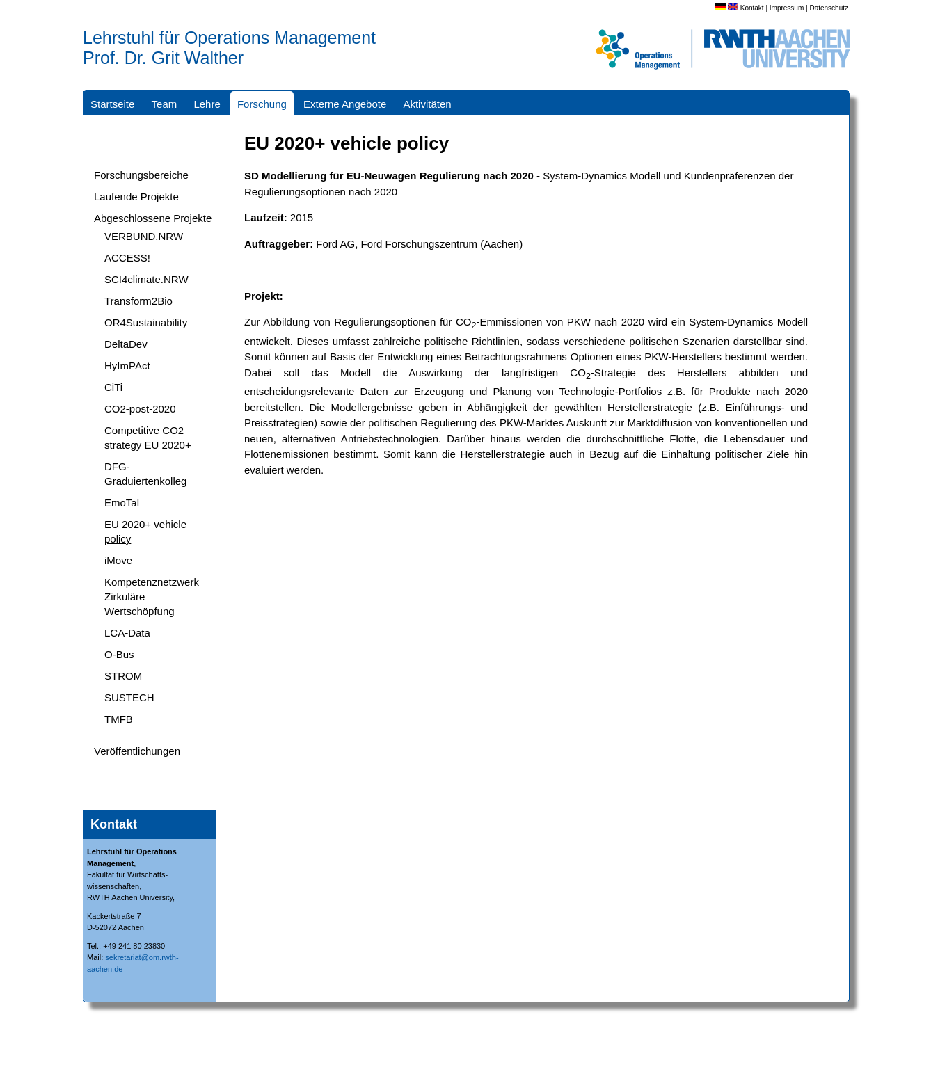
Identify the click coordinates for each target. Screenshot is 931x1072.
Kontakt (752, 8)
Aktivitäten (427, 104)
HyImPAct (127, 365)
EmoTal (121, 503)
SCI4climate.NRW (146, 279)
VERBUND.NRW (143, 236)
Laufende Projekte (136, 196)
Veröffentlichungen (137, 751)
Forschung (262, 104)
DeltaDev (126, 344)
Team (164, 104)
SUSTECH (129, 697)
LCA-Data (127, 633)
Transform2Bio (138, 301)
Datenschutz (828, 8)
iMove (118, 560)
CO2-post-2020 (140, 409)
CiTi (113, 387)
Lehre (206, 104)
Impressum (787, 8)
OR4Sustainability (145, 322)
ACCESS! (127, 258)
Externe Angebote (344, 104)
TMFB (118, 719)
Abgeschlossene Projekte (153, 218)
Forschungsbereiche (141, 175)
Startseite (112, 104)
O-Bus (119, 654)
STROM (123, 676)
